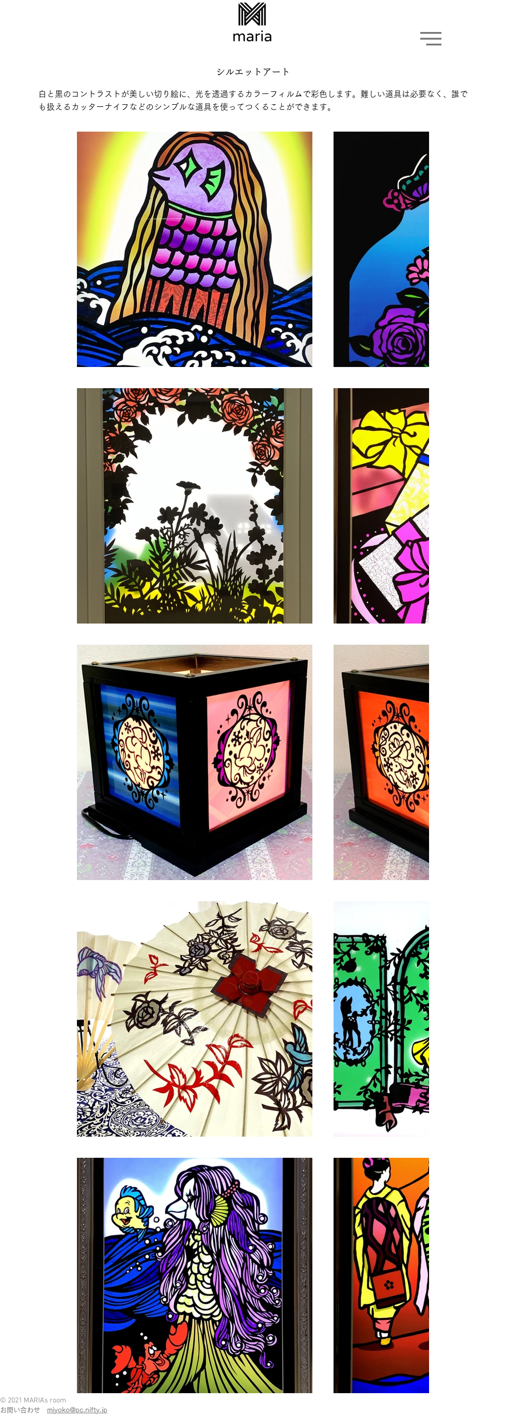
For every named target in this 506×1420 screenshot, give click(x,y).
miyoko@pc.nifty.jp (77, 1410)
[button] (430, 38)
